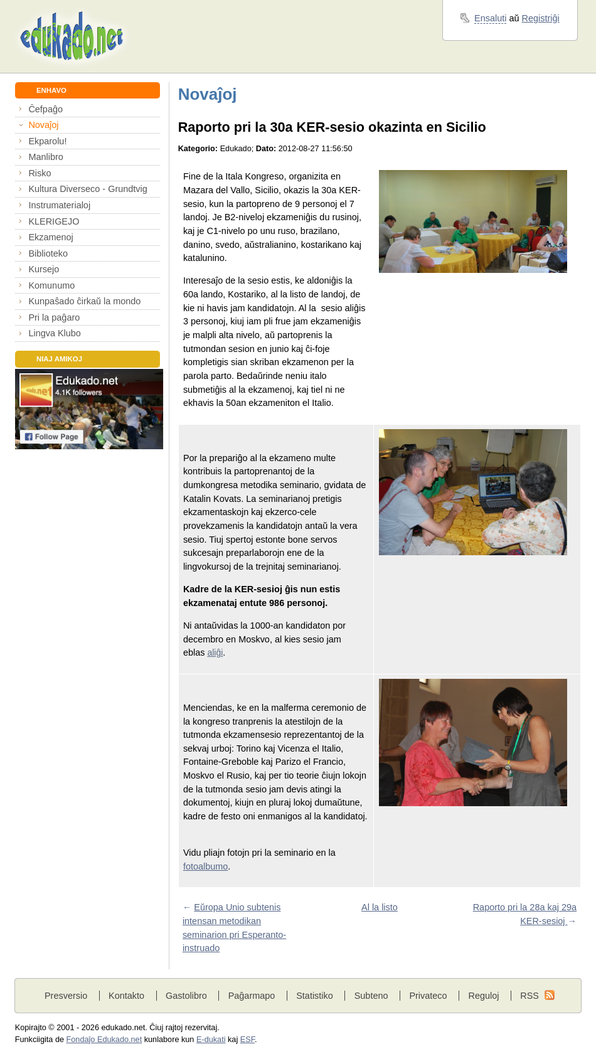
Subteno (371, 996)
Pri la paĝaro (54, 317)
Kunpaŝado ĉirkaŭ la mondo (84, 301)
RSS (529, 996)
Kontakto (126, 996)
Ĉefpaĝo (45, 109)
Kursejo (43, 269)
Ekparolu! (47, 141)
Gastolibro (186, 996)
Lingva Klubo (54, 333)
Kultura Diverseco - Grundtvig (87, 189)
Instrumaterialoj (59, 205)
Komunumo (51, 285)
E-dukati (211, 1039)
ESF (247, 1039)
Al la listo (379, 907)
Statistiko (314, 996)
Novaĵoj (43, 125)
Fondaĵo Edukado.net (104, 1039)
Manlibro (45, 157)
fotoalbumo (205, 866)
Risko (39, 173)
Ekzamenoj (50, 237)
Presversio (66, 996)
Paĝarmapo (251, 996)
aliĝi (215, 652)
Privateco (428, 996)
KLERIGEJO (53, 221)
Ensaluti (490, 18)
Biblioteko (48, 253)
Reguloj (483, 996)
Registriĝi (541, 18)
